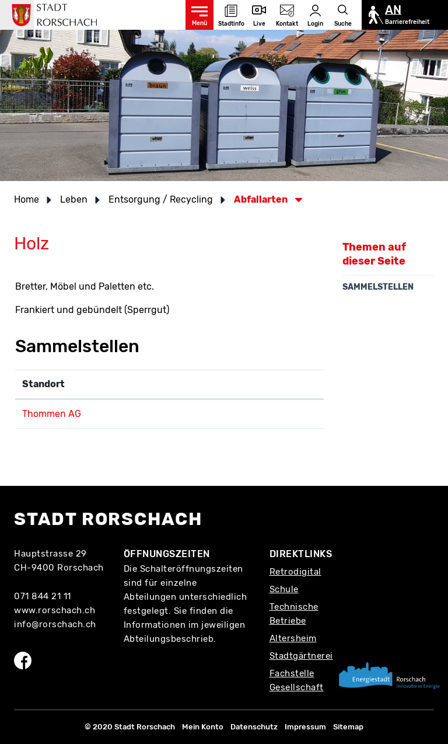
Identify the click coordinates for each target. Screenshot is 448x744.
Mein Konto (202, 726)
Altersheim (293, 638)
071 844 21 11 (42, 596)
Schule (284, 589)
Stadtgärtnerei (301, 656)
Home (26, 199)
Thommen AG (51, 413)
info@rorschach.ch (55, 624)
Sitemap (348, 726)
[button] (77, 200)
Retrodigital (295, 571)
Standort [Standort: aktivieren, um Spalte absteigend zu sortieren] (43, 384)
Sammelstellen (378, 287)
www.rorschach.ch (54, 610)
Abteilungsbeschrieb (169, 639)
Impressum (305, 726)
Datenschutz (254, 726)
